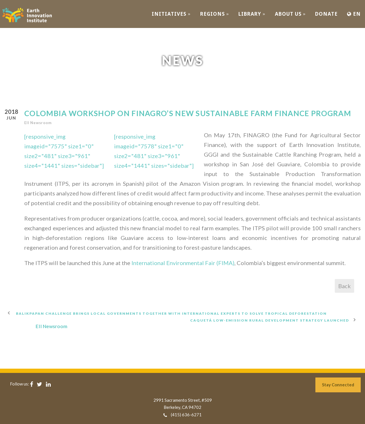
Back (344, 285)
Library (251, 14)
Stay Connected (338, 384)
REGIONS (214, 14)
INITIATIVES (171, 14)
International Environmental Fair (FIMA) (182, 262)
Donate (326, 14)
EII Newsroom (38, 122)
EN (354, 14)
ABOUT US (290, 14)
